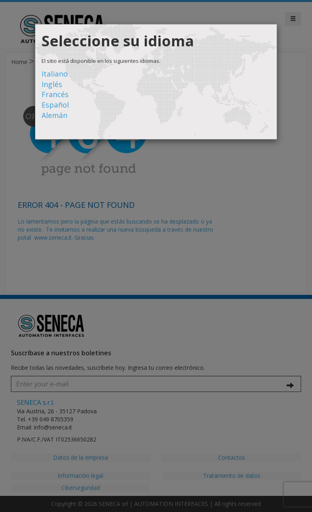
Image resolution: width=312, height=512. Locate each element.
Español (55, 105)
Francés (55, 94)
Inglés (52, 84)
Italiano (55, 74)
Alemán (54, 115)
